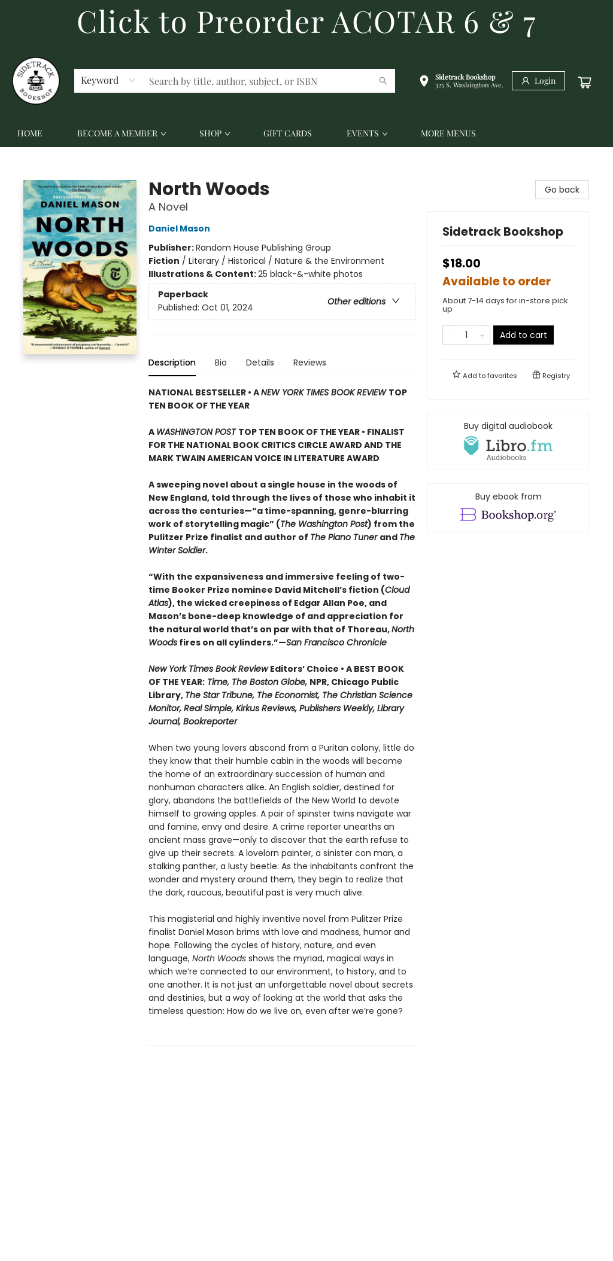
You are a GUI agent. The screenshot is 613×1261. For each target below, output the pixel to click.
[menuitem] (30, 133)
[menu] (306, 133)
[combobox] (108, 80)
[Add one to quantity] (482, 335)
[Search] (383, 81)
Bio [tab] (221, 362)
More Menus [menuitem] (448, 133)
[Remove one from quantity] (450, 335)
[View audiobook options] (508, 441)
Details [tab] (260, 362)
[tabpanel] (281, 716)
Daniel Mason (181, 228)
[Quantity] (466, 335)
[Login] (538, 80)
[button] (461, 82)
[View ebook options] (508, 508)
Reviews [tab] (309, 362)
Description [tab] (172, 362)
